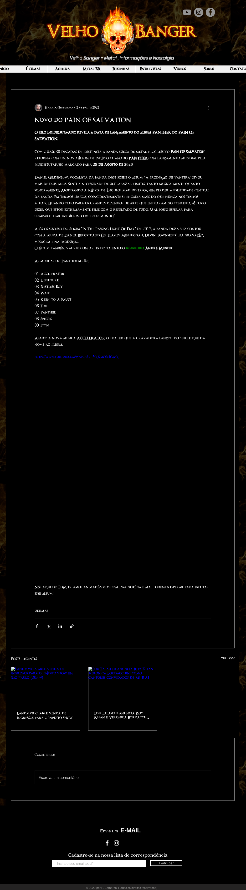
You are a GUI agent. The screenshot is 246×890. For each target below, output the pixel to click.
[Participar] (166, 863)
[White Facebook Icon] (107, 843)
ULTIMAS (41, 610)
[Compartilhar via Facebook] (37, 626)
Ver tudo (228, 657)
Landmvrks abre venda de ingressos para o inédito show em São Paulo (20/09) (45, 715)
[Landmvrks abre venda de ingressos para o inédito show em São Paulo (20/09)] (45, 686)
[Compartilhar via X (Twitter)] (48, 626)
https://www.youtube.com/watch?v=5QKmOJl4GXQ (77, 356)
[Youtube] (187, 12)
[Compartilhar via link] (72, 626)
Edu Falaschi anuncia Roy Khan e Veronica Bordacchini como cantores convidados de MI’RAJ (122, 715)
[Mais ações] (208, 107)
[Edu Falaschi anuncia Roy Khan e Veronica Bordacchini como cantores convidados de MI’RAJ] (122, 686)
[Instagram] (198, 12)
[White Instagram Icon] (116, 843)
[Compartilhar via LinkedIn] (60, 626)
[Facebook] (210, 12)
